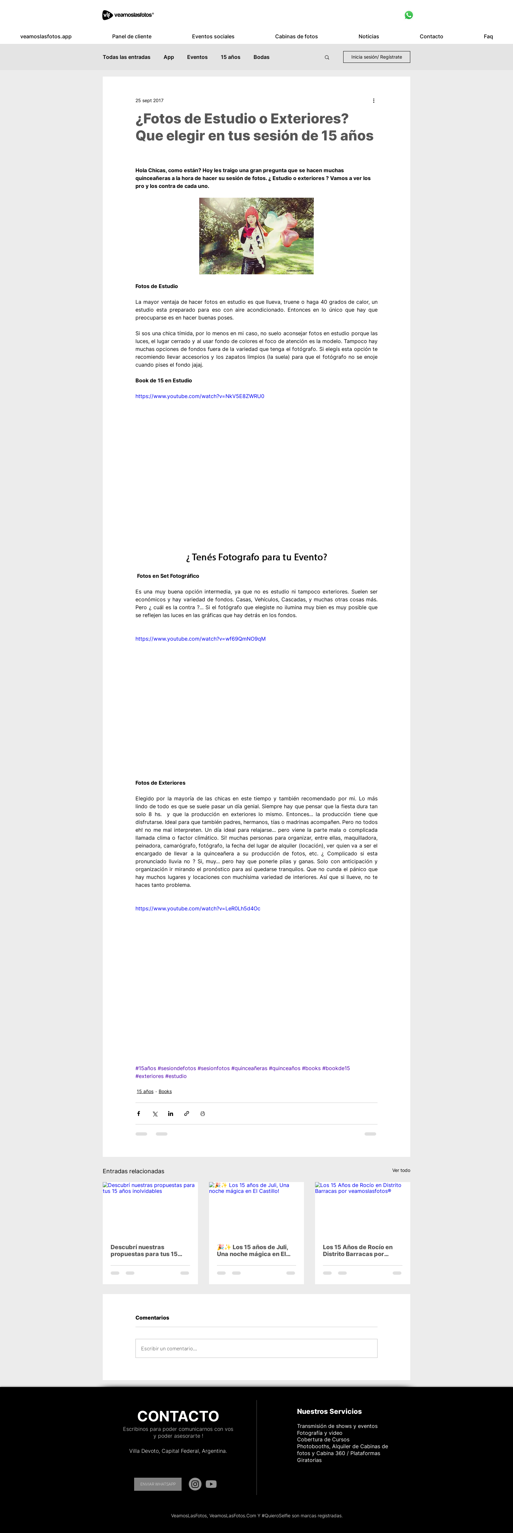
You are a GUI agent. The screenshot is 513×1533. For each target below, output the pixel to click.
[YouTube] (211, 1484)
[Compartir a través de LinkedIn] (171, 1113)
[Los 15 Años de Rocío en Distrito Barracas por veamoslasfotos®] (362, 1208)
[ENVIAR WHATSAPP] (158, 1484)
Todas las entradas (126, 57)
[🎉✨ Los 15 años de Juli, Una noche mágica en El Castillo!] (256, 1209)
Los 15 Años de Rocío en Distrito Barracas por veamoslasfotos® (358, 1250)
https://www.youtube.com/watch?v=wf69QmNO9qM (200, 638)
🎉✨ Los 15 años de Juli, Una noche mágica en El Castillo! (252, 1250)
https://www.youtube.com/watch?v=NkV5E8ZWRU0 (199, 396)
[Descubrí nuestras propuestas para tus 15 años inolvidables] (150, 1208)
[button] (132, 36)
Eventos (197, 57)
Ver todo (401, 1170)
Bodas (262, 57)
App (169, 57)
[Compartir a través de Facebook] (138, 1113)
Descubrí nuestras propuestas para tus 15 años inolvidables (144, 1250)
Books (165, 1091)
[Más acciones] (374, 100)
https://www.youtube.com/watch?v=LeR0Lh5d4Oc (197, 908)
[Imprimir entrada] (203, 1113)
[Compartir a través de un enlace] (187, 1113)
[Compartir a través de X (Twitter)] (154, 1113)
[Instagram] (195, 1484)
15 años (230, 57)
